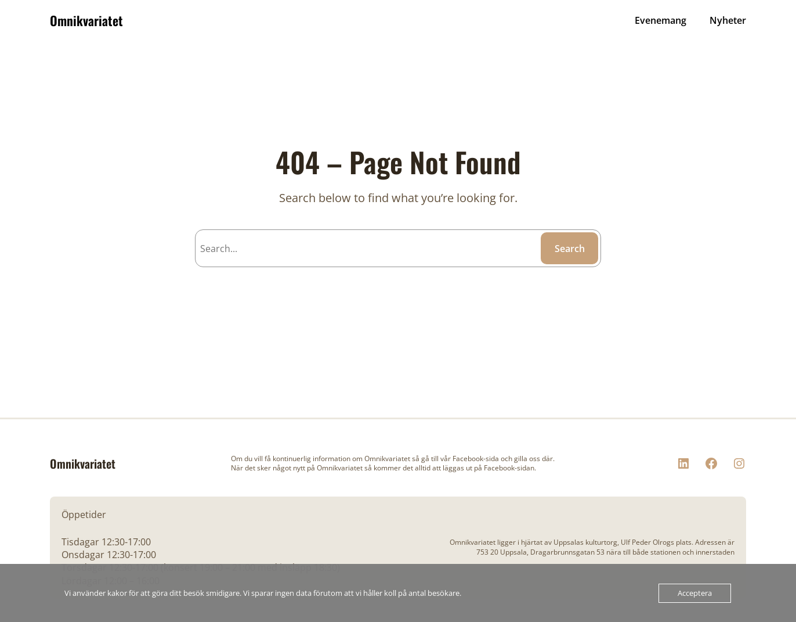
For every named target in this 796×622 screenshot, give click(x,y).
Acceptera (695, 593)
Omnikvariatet (86, 20)
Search (570, 248)
